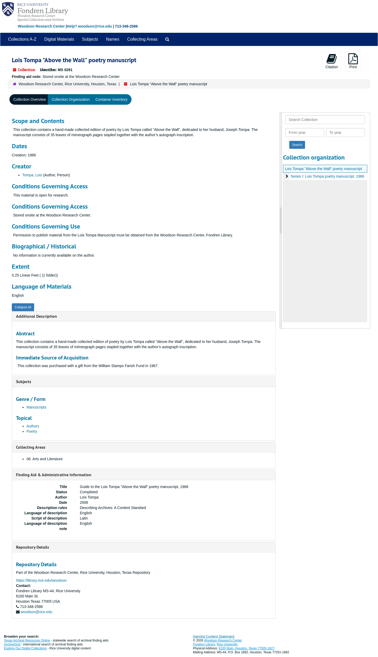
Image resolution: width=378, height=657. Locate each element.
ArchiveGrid (12, 644)
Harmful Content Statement (213, 636)
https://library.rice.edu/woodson (41, 580)
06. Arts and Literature (45, 459)
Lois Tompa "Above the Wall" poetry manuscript (323, 169)
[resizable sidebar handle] (281, 220)
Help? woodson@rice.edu (89, 26)
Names (112, 39)
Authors (33, 426)
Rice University (227, 644)
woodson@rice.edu (36, 612)
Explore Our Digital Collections (25, 648)
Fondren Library (204, 644)
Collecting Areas (142, 39)
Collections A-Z (22, 39)
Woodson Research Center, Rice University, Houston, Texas (67, 84)
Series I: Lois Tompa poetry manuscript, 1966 (327, 176)
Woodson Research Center (41, 26)
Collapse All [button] (23, 307)
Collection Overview (29, 99)
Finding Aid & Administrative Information (53, 475)
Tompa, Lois (32, 175)
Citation (332, 61)
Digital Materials (59, 39)
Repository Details (32, 547)
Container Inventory (111, 99)
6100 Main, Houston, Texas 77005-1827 (247, 648)
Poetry (32, 431)
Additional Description (36, 316)
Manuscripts (36, 407)
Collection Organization (71, 99)
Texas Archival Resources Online (27, 640)
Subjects (90, 39)
